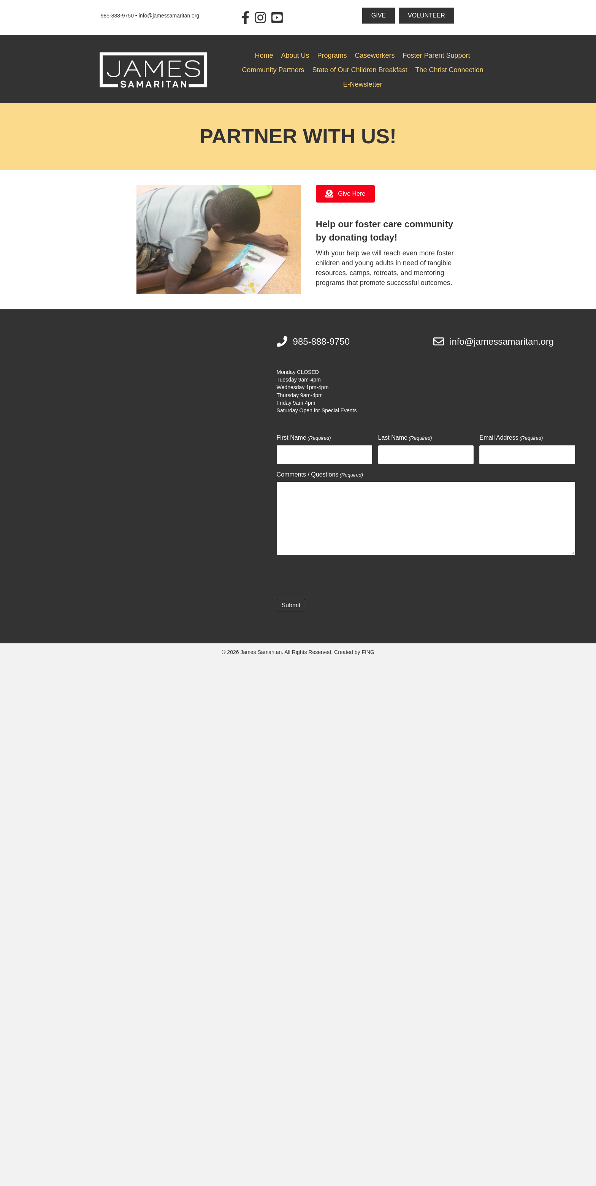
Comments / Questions (320, 474)
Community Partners (273, 70)
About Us (295, 55)
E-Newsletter (362, 84)
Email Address (511, 438)
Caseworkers (375, 55)
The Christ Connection (449, 70)
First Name (304, 438)
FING (367, 651)
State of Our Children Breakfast (359, 70)
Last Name (405, 438)
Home (264, 55)
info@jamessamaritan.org (169, 16)
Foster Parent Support (436, 55)
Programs (332, 55)
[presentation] (334, 575)
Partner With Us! (298, 136)
